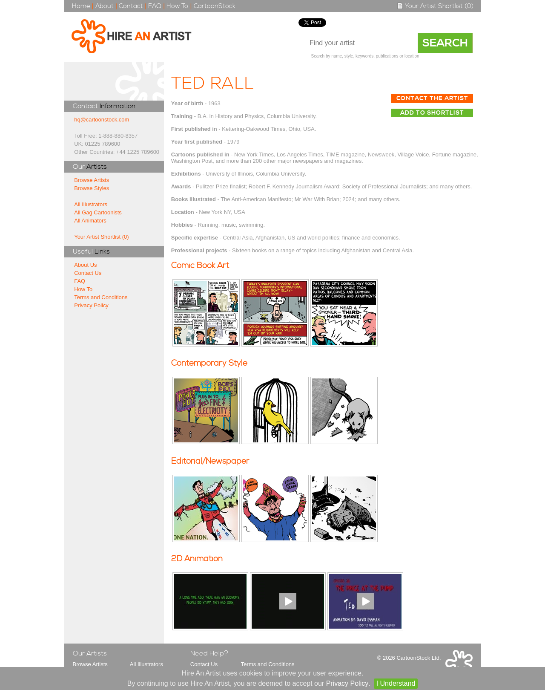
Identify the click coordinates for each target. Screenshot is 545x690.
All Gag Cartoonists (98, 212)
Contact (131, 6)
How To (177, 6)
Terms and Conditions (100, 297)
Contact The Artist (432, 98)
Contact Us (87, 273)
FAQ (154, 6)
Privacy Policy (91, 305)
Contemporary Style (209, 363)
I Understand (396, 683)
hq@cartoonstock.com (101, 119)
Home (81, 6)
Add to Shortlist (432, 113)
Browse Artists (91, 180)
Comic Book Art (200, 265)
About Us (85, 265)
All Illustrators (90, 204)
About (104, 6)
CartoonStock (214, 6)
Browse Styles (91, 188)
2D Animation (197, 559)
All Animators (90, 220)
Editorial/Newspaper (210, 461)
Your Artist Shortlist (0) (435, 6)
